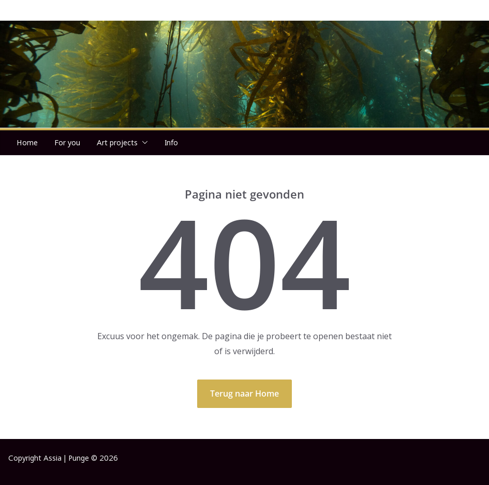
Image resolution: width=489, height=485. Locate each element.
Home (27, 142)
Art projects (117, 142)
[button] (143, 142)
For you (67, 142)
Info (171, 142)
